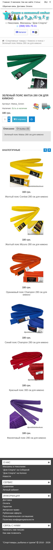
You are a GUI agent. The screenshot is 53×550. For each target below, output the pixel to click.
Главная (6, 2)
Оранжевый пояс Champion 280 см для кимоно (26, 293)
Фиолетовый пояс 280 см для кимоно (26, 438)
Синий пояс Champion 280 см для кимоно (26, 342)
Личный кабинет (10, 490)
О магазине (15, 2)
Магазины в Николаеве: (14, 466)
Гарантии (7, 506)
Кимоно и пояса (35, 41)
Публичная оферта (11, 513)
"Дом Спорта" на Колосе (14, 473)
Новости (6, 476)
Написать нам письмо (13, 529)
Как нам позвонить (11, 533)
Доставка (21, 6)
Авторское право (10, 509)
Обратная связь (9, 6)
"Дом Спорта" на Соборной (15, 470)
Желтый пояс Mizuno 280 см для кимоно (26, 244)
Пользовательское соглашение (17, 516)
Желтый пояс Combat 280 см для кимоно (26, 196)
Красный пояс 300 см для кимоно (26, 390)
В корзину (20, 119)
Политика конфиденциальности (18, 519)
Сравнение (8, 486)
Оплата (29, 6)
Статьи (37, 2)
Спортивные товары (16, 41)
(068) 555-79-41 (28, 26)
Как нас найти (27, 2)
